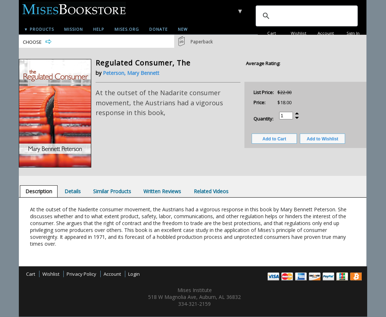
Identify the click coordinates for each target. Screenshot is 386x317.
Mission (73, 29)
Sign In (353, 33)
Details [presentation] (72, 191)
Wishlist (298, 33)
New (183, 29)
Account (326, 33)
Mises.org (126, 29)
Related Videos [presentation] (211, 191)
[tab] (39, 191)
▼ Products (39, 29)
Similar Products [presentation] (112, 191)
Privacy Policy (81, 274)
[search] (306, 16)
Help (98, 29)
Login (134, 274)
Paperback (201, 42)
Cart (271, 33)
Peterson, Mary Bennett (131, 72)
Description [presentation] (38, 191)
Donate (158, 29)
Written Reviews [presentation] (162, 191)
